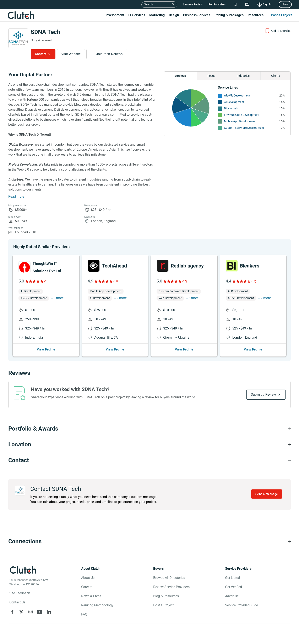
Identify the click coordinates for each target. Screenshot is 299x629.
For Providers (217, 4)
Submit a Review (263, 394)
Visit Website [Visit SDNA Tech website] (71, 54)
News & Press (91, 596)
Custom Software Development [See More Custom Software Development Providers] (244, 127)
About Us (87, 578)
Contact (40, 54)
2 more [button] (58, 298)
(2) (45, 281)
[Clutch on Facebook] (12, 612)
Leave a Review (193, 4)
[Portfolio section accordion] (149, 429)
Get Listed (232, 578)
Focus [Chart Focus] (211, 75)
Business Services (196, 15)
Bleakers (249, 266)
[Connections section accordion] (149, 541)
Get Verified (233, 587)
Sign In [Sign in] (267, 4)
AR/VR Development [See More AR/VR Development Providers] (237, 95)
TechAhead (114, 266)
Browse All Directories (169, 578)
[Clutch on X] (21, 612)
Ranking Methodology (97, 605)
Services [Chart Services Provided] (180, 75)
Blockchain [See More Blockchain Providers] (231, 108)
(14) (253, 281)
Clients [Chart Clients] (275, 75)
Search (148, 4)
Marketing (157, 15)
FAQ (84, 614)
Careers (86, 587)
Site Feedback (19, 593)
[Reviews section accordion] (149, 373)
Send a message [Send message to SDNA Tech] (266, 494)
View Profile (46, 349)
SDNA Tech (45, 31)
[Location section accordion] (149, 444)
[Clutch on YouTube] (40, 612)
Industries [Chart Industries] (243, 75)
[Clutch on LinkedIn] (49, 612)
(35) (184, 281)
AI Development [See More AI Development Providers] (234, 102)
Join (285, 4)
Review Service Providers (171, 587)
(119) (116, 281)
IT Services (136, 15)
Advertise (232, 596)
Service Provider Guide (241, 605)
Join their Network (110, 54)
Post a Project (281, 15)
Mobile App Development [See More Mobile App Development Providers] (240, 121)
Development (114, 15)
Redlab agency (187, 266)
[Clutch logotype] (22, 570)
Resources (255, 15)
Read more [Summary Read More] (16, 196)
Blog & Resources (166, 596)
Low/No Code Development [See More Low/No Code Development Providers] (241, 114)
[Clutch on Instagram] (30, 612)
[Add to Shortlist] (278, 30)
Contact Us (17, 602)
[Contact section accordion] (149, 460)
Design (174, 15)
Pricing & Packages (229, 15)
